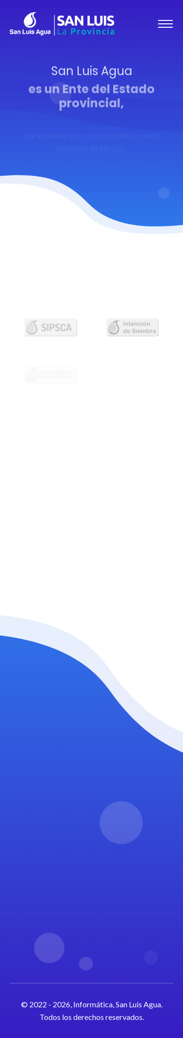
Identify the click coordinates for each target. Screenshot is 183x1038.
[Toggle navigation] (165, 24)
